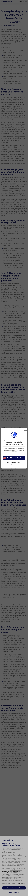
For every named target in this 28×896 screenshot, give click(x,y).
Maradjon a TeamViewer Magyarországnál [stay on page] (14, 463)
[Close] (25, 429)
